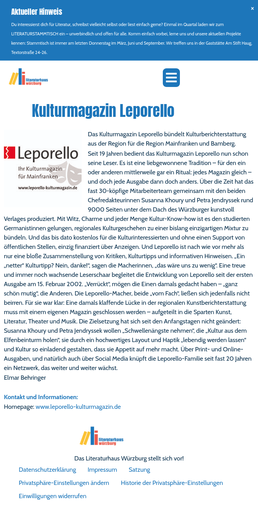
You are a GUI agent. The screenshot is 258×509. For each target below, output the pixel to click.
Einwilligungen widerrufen (52, 496)
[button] (171, 77)
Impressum (102, 469)
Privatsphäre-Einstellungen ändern (64, 482)
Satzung (139, 469)
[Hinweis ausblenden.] (252, 8)
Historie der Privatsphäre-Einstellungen (172, 482)
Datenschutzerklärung (47, 469)
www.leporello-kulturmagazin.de (78, 406)
